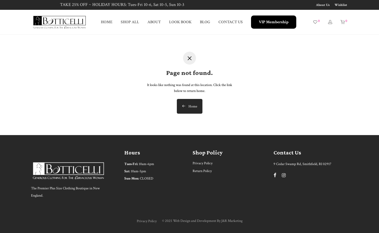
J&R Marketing (231, 221)
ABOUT (154, 22)
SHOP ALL (130, 22)
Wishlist (341, 5)
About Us (323, 5)
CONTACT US (230, 22)
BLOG (205, 22)
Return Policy (202, 171)
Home (189, 106)
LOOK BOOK (180, 22)
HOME (106, 22)
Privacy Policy (203, 163)
